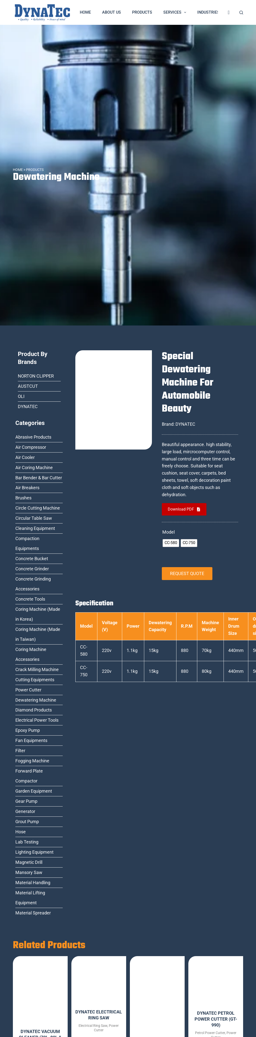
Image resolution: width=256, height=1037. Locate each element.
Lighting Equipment (34, 852)
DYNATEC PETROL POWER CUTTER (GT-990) (216, 1019)
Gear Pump (26, 801)
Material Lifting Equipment (30, 897)
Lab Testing (26, 841)
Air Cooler (25, 457)
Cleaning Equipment (35, 528)
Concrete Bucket (31, 558)
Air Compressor (30, 447)
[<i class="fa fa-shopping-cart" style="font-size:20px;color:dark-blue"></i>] (228, 12)
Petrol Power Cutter (210, 1033)
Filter (20, 750)
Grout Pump (27, 821)
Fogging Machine (32, 760)
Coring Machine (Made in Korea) (37, 614)
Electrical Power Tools (36, 720)
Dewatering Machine (56, 177)
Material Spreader (33, 912)
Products (142, 12)
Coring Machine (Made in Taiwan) (37, 634)
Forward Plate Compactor (29, 775)
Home (85, 12)
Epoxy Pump (27, 730)
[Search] (241, 12)
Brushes (23, 497)
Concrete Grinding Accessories (33, 583)
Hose (20, 831)
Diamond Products (33, 710)
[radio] (171, 543)
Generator (25, 811)
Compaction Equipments (27, 543)
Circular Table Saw (33, 518)
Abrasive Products (33, 437)
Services (175, 12)
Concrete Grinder (32, 568)
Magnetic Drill (28, 862)
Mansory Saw (28, 872)
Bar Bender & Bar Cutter (38, 477)
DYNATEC (28, 406)
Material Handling (32, 882)
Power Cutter (28, 689)
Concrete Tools (30, 599)
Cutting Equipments (34, 679)
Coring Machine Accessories (30, 654)
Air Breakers (27, 487)
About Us (111, 12)
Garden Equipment (33, 791)
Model (168, 532)
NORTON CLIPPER (36, 376)
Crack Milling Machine (37, 669)
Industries (211, 12)
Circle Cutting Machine (37, 508)
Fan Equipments (31, 740)
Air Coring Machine (34, 467)
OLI (21, 396)
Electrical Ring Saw (93, 1026)
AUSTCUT (28, 386)
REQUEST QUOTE (187, 573)
